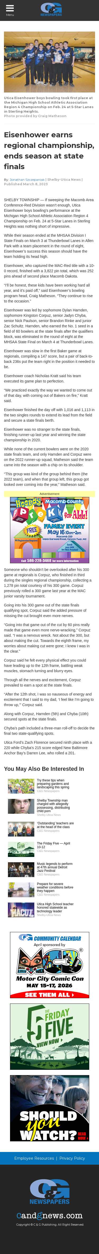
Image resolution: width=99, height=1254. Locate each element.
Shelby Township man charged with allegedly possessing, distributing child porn (53, 806)
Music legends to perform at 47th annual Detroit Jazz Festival (55, 867)
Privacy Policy (72, 1158)
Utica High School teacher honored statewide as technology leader (55, 907)
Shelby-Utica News (64, 180)
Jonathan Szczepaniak (27, 180)
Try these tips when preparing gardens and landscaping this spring (53, 783)
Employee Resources (34, 1158)
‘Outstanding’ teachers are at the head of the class (55, 825)
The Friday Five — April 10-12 (53, 845)
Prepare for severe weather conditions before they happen (55, 887)
